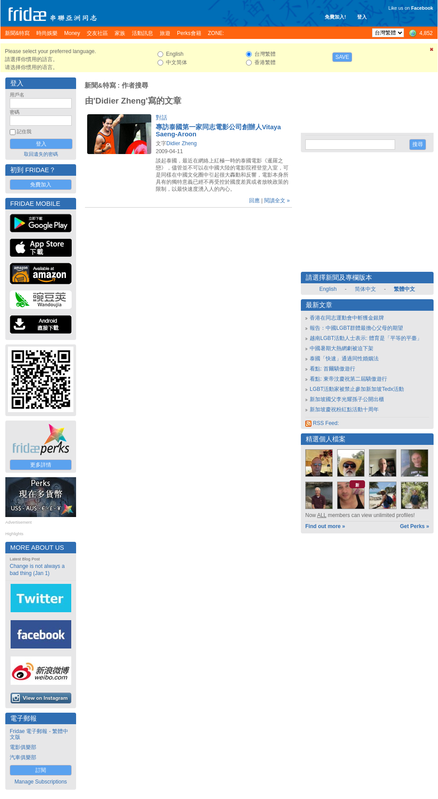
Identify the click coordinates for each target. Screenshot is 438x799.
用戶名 (17, 94)
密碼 (14, 112)
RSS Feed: (322, 423)
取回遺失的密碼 (41, 154)
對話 (161, 117)
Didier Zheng (181, 143)
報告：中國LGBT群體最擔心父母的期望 (356, 328)
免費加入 (40, 184)
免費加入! (335, 16)
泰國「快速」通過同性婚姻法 (344, 358)
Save (342, 57)
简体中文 (365, 289)
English (328, 289)
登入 (362, 16)
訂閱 (40, 770)
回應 (254, 200)
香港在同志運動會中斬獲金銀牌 (347, 318)
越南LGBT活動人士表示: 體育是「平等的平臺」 (366, 338)
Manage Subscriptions (41, 782)
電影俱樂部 (23, 747)
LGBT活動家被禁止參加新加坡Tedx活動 (357, 389)
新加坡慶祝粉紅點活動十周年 (344, 409)
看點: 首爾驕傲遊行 (332, 369)
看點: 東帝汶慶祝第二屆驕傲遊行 (348, 379)
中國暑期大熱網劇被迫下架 (341, 348)
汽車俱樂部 (23, 757)
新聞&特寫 (100, 85)
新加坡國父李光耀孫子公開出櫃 (347, 399)
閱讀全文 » (277, 200)
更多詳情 (40, 465)
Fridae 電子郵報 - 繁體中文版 (39, 734)
